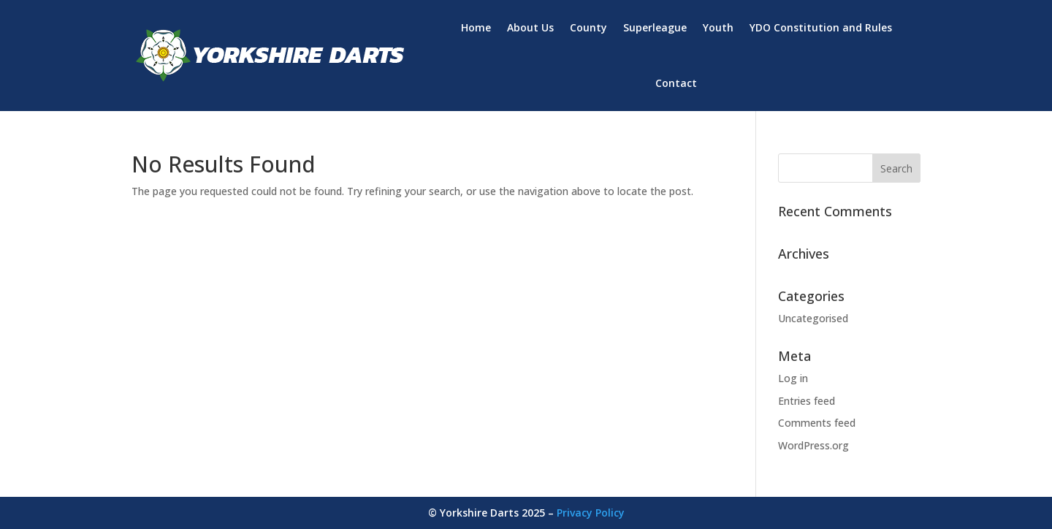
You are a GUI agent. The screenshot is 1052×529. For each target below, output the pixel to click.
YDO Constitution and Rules (821, 27)
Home (476, 27)
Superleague (655, 27)
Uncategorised (813, 318)
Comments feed (816, 423)
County (588, 27)
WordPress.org (813, 445)
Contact (676, 83)
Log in (793, 378)
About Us (530, 27)
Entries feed (806, 401)
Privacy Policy (591, 513)
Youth (718, 27)
